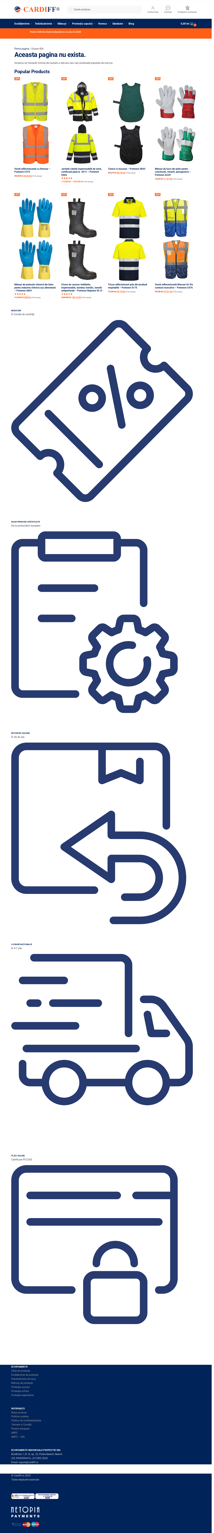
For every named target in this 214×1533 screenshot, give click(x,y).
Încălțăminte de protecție (24, 1374)
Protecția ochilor (20, 1391)
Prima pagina (21, 48)
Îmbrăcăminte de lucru (23, 1378)
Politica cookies (20, 1416)
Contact (168, 9)
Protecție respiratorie (22, 1395)
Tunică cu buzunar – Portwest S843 (126, 168)
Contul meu (153, 9)
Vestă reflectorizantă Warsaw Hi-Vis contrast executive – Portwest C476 (174, 286)
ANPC (14, 1432)
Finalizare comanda (187, 9)
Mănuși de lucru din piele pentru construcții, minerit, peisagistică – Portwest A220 (173, 171)
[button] (189, 23)
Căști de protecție (20, 1370)
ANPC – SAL (18, 1436)
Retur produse (19, 1412)
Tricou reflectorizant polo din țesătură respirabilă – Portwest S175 (127, 286)
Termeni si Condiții (21, 1424)
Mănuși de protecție (22, 1383)
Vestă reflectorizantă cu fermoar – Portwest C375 (32, 170)
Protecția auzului (20, 1387)
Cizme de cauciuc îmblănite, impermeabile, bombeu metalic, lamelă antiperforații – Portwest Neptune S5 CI (81, 287)
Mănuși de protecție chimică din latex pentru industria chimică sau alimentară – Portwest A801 (35, 287)
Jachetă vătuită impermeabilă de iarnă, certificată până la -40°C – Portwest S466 (81, 171)
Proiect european (20, 1428)
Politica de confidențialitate (26, 1420)
